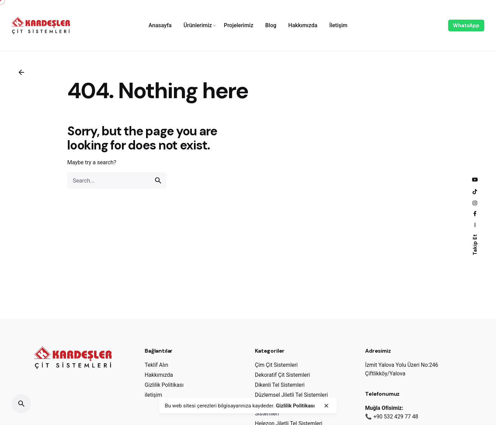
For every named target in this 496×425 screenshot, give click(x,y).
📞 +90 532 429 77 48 (391, 416)
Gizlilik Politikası (295, 406)
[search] (158, 180)
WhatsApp (466, 25)
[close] (326, 405)
